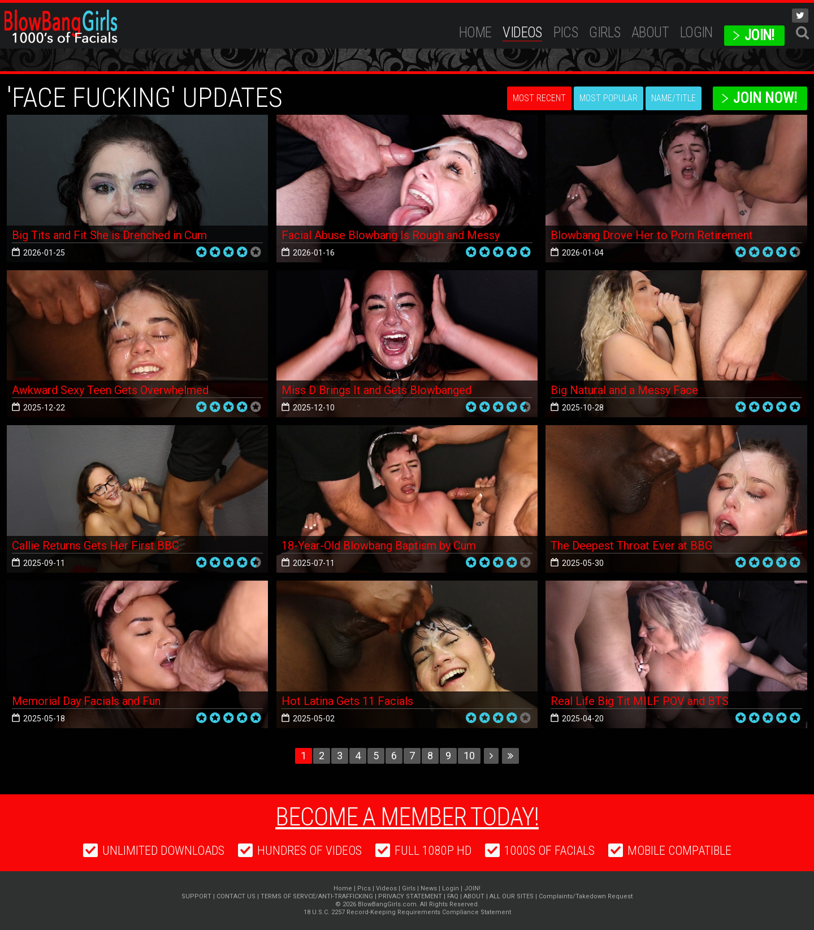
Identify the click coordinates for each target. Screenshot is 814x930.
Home (475, 32)
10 (469, 756)
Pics (565, 32)
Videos (522, 32)
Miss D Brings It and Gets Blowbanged (376, 390)
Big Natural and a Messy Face (624, 390)
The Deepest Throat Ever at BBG (631, 545)
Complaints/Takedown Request (586, 896)
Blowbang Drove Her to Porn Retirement (652, 235)
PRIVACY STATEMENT (410, 896)
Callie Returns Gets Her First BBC (95, 545)
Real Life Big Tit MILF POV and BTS (640, 701)
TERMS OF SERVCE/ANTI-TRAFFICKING (317, 896)
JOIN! (759, 35)
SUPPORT (196, 896)
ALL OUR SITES (512, 896)
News (429, 888)
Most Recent (539, 98)
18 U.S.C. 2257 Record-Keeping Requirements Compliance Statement (407, 912)
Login (696, 32)
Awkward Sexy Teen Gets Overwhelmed (110, 390)
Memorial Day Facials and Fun (86, 701)
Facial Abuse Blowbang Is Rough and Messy (391, 235)
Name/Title (673, 98)
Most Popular (608, 98)
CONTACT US (236, 896)
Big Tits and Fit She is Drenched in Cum (109, 235)
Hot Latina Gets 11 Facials (347, 701)
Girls (604, 32)
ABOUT (650, 32)
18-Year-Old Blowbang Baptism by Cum (379, 545)
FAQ (452, 896)
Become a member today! (407, 817)
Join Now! (765, 98)
